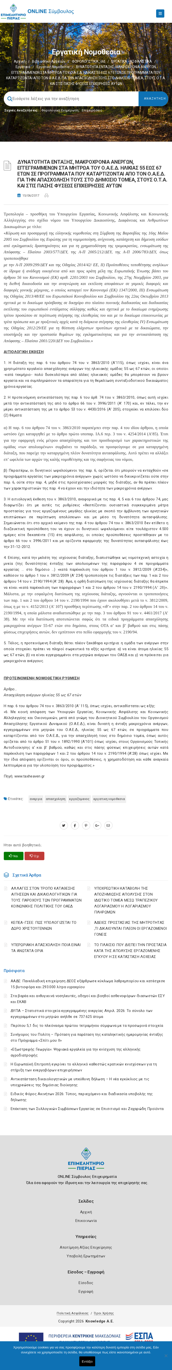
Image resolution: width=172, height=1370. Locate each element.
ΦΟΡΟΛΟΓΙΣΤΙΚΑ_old (88, 61)
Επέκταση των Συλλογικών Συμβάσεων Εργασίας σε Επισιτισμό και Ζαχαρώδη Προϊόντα (87, 1109)
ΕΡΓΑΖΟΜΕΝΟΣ (79, 799)
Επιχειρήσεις (92, 110)
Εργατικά (23, 67)
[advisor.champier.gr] (108, 825)
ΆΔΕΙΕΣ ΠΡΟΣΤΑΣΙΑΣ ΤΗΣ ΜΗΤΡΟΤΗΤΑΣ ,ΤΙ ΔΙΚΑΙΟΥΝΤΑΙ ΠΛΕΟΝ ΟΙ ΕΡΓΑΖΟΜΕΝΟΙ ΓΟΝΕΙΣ (130, 928)
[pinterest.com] (86, 825)
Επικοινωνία (86, 1220)
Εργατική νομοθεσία (53, 67)
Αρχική (20, 61)
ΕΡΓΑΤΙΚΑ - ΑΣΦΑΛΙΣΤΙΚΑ (132, 61)
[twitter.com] (63, 825)
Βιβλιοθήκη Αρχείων (48, 61)
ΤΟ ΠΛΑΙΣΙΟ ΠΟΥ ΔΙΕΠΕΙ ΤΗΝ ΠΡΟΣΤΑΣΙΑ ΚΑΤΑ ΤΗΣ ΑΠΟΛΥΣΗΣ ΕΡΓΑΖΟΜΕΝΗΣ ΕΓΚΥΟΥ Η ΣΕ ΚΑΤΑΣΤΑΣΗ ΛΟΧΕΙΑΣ (130, 951)
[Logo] (86, 1162)
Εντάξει (87, 1361)
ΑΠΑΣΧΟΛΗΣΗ (55, 799)
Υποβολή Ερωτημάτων (86, 1256)
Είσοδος (86, 1283)
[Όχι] (165, 1358)
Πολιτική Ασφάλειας (72, 1313)
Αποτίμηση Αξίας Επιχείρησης (86, 1247)
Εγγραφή (86, 1291)
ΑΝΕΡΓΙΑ (36, 799)
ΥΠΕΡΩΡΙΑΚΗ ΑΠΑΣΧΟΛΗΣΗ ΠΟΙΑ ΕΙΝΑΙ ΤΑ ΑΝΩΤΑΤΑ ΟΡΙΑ (46, 948)
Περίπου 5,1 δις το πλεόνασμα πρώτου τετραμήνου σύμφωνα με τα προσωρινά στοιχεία (87, 1025)
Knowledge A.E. (100, 1321)
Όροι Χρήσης (104, 1313)
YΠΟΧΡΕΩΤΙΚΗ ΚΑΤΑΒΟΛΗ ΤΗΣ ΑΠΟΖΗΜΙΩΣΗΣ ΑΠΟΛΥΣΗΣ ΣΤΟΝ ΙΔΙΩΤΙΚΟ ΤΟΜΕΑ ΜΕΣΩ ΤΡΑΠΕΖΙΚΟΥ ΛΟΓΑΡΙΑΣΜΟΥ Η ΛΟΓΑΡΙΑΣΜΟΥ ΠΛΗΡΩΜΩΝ (126, 900)
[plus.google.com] (97, 825)
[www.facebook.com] (75, 825)
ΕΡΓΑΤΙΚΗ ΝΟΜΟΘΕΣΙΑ (109, 799)
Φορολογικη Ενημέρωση (60, 110)
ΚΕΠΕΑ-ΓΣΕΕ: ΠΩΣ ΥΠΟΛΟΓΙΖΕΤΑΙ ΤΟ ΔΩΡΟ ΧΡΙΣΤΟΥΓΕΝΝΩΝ (43, 925)
